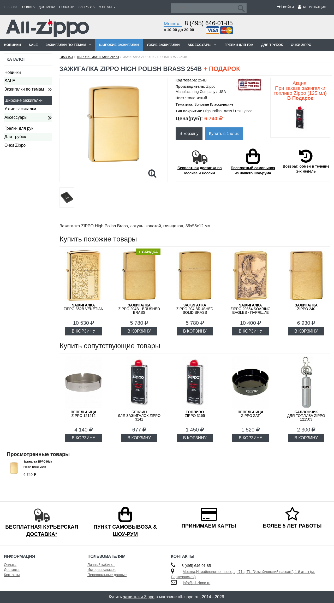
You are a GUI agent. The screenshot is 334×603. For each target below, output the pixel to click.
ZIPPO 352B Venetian (84, 307)
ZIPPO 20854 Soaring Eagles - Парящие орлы (250, 310)
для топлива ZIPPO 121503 (306, 415)
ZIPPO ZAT (250, 414)
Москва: (173, 23)
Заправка (87, 7)
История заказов (101, 569)
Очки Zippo (301, 45)
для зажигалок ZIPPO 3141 (139, 415)
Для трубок (272, 45)
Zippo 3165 (195, 414)
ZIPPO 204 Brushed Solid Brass (194, 309)
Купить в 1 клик (224, 133)
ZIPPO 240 (306, 307)
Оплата (28, 7)
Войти (285, 7)
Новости (67, 7)
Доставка (47, 7)
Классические (222, 104)
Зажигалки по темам (66, 45)
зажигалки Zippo (138, 597)
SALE (33, 45)
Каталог (16, 59)
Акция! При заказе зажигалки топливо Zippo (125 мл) (300, 90)
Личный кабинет (101, 565)
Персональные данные (107, 575)
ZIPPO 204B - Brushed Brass (139, 309)
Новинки (12, 45)
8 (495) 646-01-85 (209, 23)
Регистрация (312, 7)
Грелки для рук (238, 45)
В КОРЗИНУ (83, 331)
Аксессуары (200, 45)
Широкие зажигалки (119, 45)
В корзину (189, 133)
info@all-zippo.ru (196, 583)
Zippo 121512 (83, 414)
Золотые (201, 104)
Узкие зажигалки (163, 45)
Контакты (107, 7)
